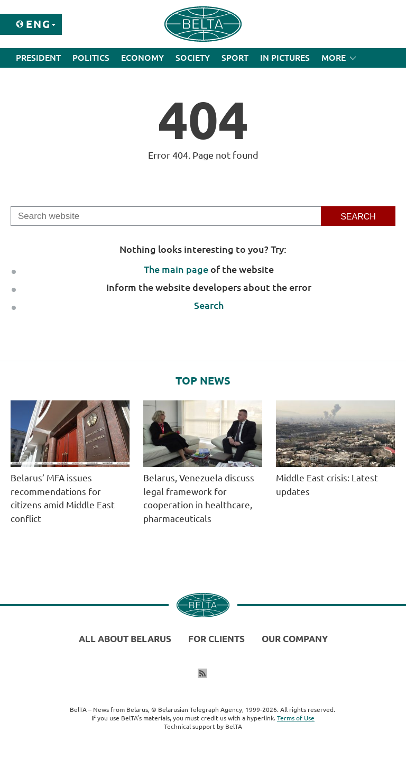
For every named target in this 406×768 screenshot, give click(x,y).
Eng (38, 24)
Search (209, 305)
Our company (295, 639)
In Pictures (285, 57)
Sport (235, 57)
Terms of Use (296, 718)
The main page (176, 269)
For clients (216, 639)
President (38, 57)
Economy (142, 57)
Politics (90, 57)
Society (193, 57)
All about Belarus (125, 639)
